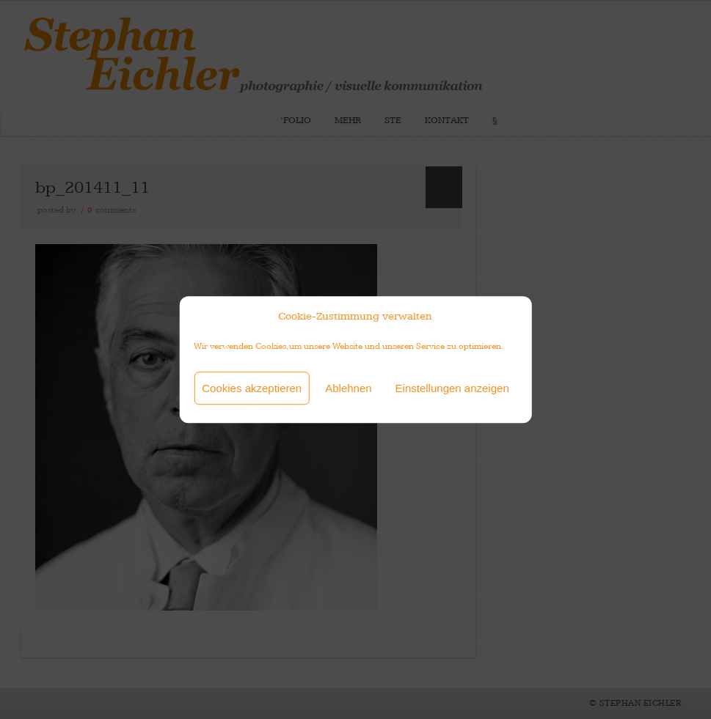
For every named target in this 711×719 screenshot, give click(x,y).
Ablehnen (348, 388)
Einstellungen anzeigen (452, 388)
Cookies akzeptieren (252, 388)
